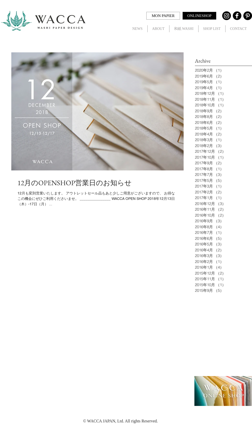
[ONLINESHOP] (199, 16)
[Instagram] (226, 15)
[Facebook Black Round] (237, 15)
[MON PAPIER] (163, 16)
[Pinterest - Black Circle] (247, 15)
